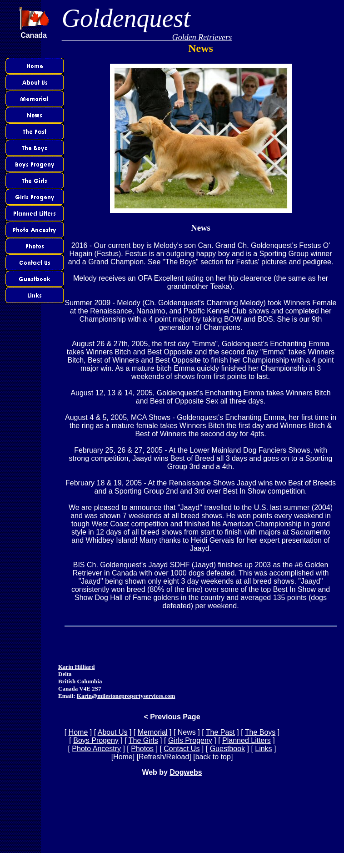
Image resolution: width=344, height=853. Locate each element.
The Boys (260, 732)
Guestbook (227, 748)
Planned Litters (246, 740)
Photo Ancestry (96, 748)
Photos (142, 748)
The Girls (143, 740)
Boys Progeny (96, 740)
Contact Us (181, 748)
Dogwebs (186, 772)
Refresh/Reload (164, 757)
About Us (113, 732)
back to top (213, 757)
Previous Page (175, 717)
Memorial (153, 732)
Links (263, 748)
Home (78, 732)
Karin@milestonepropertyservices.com (126, 695)
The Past (220, 732)
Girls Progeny (190, 740)
